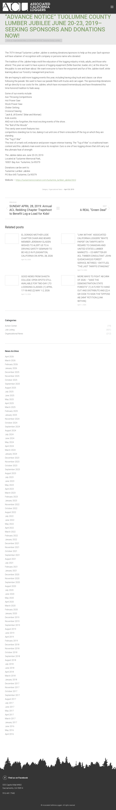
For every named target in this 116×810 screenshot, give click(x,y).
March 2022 (10, 532)
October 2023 (11, 465)
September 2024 (12, 426)
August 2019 (10, 629)
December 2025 (12, 372)
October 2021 (11, 551)
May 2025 (9, 399)
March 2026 (10, 360)
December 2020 (12, 574)
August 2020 (10, 586)
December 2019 (12, 617)
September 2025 (12, 384)
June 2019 (9, 633)
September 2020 (12, 582)
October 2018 (11, 652)
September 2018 (12, 656)
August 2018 (10, 660)
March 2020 (10, 605)
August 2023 (10, 473)
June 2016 (9, 726)
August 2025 (10, 388)
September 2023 (12, 469)
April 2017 (9, 714)
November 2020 (12, 578)
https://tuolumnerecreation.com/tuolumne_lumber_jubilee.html (46, 180)
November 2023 (12, 461)
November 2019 (12, 621)
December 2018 (12, 644)
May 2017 (9, 711)
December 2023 (12, 458)
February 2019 (11, 641)
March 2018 (10, 676)
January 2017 (11, 722)
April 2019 (9, 637)
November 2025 (12, 376)
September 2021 (12, 555)
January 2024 (11, 454)
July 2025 (9, 391)
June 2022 (9, 520)
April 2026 (9, 356)
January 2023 (11, 500)
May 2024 (9, 442)
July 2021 (9, 563)
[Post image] (12, 239)
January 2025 (11, 415)
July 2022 (9, 516)
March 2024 (10, 450)
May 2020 (9, 598)
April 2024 (9, 446)
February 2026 (11, 364)
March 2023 (10, 493)
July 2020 (9, 590)
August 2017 (10, 699)
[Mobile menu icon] (111, 6)
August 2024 (10, 430)
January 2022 (11, 539)
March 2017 (10, 718)
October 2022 (11, 508)
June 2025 (9, 395)
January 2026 (11, 368)
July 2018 (9, 664)
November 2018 (12, 648)
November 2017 (12, 687)
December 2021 (12, 543)
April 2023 (9, 489)
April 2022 (9, 528)
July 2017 (9, 703)
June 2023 (9, 481)
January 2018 (11, 679)
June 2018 (9, 668)
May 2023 (9, 485)
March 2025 (10, 407)
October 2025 (11, 380)
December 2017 (12, 683)
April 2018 (9, 672)
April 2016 (9, 734)
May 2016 (9, 730)
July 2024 (9, 434)
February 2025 (11, 411)
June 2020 (9, 594)
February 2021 (11, 567)
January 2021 (11, 570)
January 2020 (11, 613)
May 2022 (9, 524)
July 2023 (9, 477)
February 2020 (11, 609)
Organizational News (55, 189)
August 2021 (10, 559)
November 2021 (12, 547)
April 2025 (9, 403)
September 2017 (12, 695)
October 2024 (11, 423)
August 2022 (10, 512)
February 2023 (11, 497)
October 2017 (11, 691)
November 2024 (12, 419)
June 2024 (9, 438)
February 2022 (11, 535)
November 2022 (12, 504)
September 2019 (12, 625)
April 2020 (9, 602)
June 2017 (9, 707)
